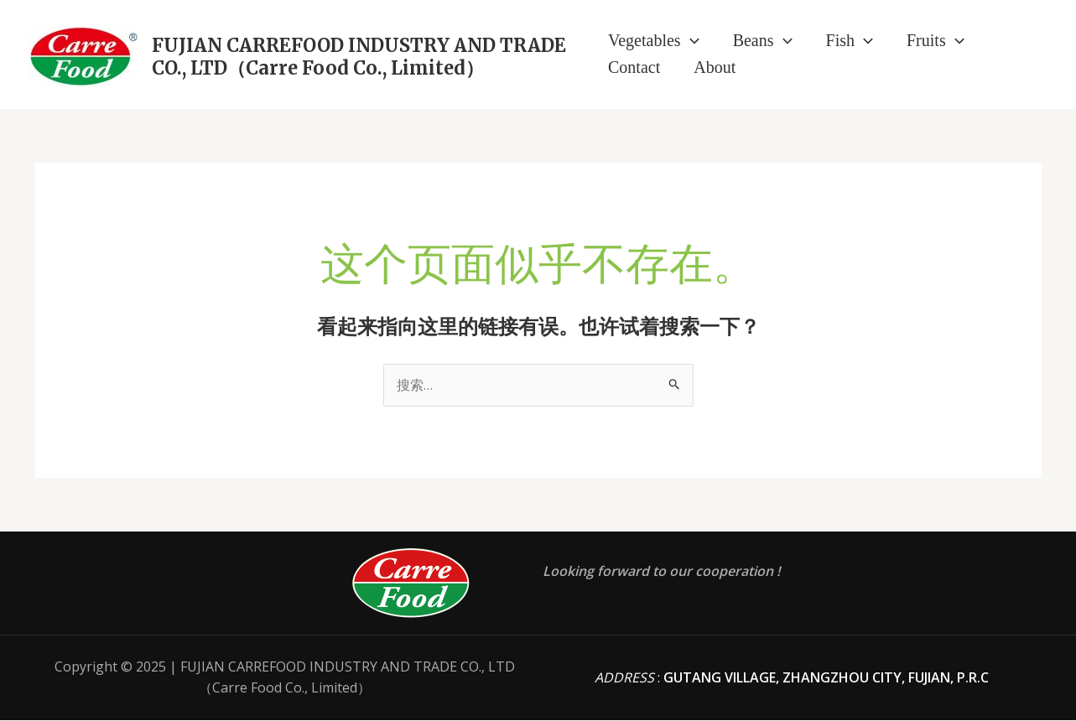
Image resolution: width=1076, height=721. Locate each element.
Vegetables (653, 40)
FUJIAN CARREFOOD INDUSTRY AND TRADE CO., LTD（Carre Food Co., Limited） (359, 56)
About (715, 67)
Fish (849, 40)
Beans (763, 40)
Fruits (935, 40)
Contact (634, 67)
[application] (690, 40)
